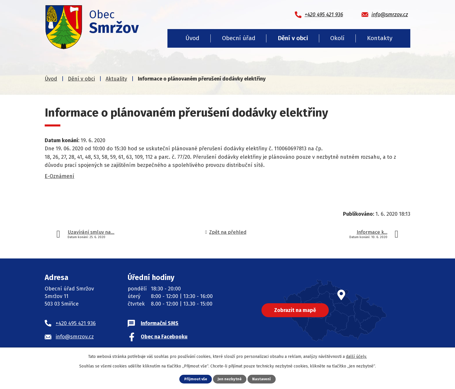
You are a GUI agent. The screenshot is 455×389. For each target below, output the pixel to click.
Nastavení (261, 379)
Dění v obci (293, 38)
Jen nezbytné (230, 379)
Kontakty (379, 38)
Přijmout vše (195, 379)
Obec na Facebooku (164, 336)
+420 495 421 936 (76, 323)
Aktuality (116, 79)
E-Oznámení (59, 176)
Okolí (337, 38)
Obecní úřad (238, 38)
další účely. (356, 356)
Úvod (192, 38)
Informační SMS (159, 323)
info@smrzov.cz (75, 336)
